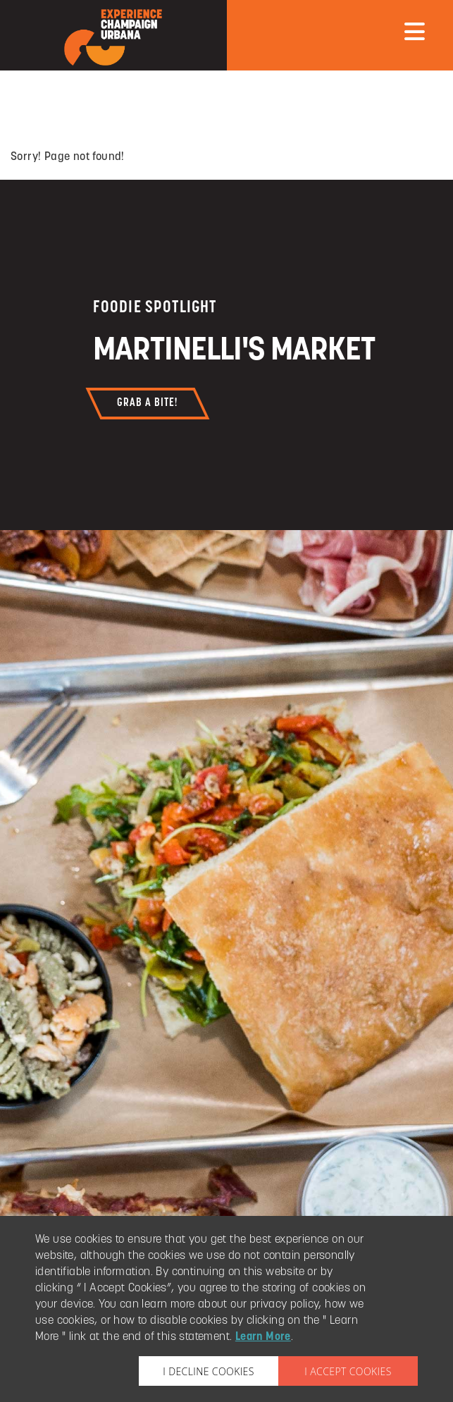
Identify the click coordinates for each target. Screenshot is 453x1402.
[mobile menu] (414, 32)
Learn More (263, 1337)
